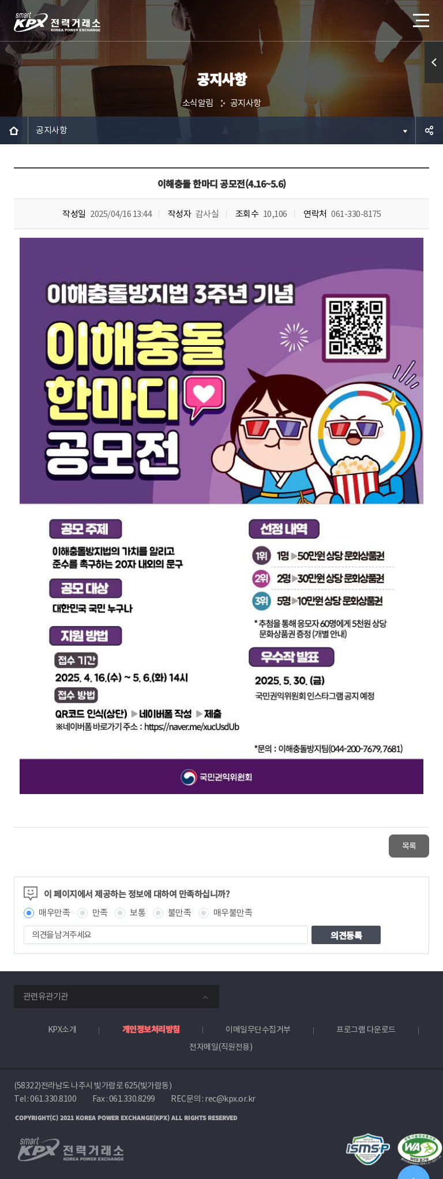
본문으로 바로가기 (0, 0)
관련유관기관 (45, 996)
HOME (14, 130)
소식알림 (197, 103)
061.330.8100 (53, 1099)
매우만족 (54, 912)
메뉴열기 (420, 17)
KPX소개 (62, 1029)
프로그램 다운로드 (366, 1029)
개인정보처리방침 (151, 1029)
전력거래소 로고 (57, 22)
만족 (100, 912)
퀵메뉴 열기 (434, 62)
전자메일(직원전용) (220, 1047)
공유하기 (429, 130)
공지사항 (245, 103)
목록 (409, 846)
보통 (137, 912)
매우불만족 (233, 912)
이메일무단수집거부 (258, 1029)
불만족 (180, 912)
